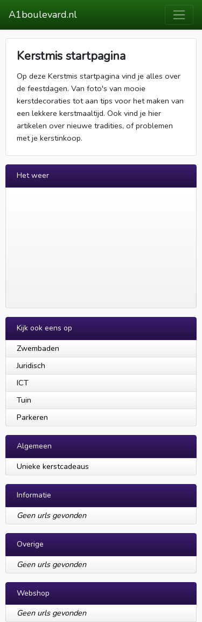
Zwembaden (38, 348)
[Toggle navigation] (179, 15)
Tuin (24, 400)
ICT (23, 382)
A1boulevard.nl (43, 14)
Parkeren (32, 417)
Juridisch (31, 365)
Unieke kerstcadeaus (53, 466)
